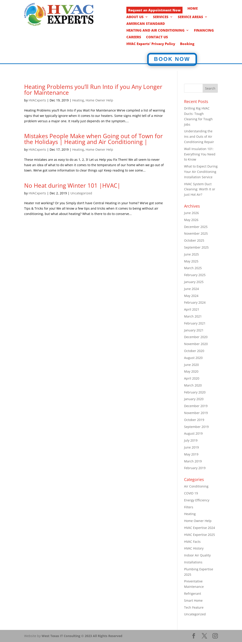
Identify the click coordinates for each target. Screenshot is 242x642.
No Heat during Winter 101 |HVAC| (72, 185)
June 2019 (191, 447)
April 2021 (191, 309)
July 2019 (190, 440)
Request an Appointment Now (154, 10)
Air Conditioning (196, 486)
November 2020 (196, 344)
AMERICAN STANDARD (145, 24)
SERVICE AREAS (190, 17)
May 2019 (191, 454)
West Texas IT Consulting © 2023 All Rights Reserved (82, 636)
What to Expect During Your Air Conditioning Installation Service (201, 171)
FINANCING (204, 30)
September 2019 (196, 427)
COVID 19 (191, 493)
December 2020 (196, 337)
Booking (187, 44)
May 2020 (191, 371)
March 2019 (193, 461)
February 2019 (195, 468)
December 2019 (196, 406)
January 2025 (194, 282)
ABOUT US (135, 17)
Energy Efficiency (196, 500)
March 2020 (193, 385)
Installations (193, 562)
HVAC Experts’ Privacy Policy (150, 44)
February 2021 (195, 323)
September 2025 (196, 247)
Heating (78, 100)
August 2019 (193, 433)
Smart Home (193, 600)
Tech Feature (194, 607)
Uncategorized (81, 193)
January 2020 (194, 399)
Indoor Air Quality (197, 555)
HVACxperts (37, 100)
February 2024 (195, 302)
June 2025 (191, 254)
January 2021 (194, 330)
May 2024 (191, 296)
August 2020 (193, 358)
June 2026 (191, 213)
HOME (192, 9)
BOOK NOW (172, 59)
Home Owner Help (99, 100)
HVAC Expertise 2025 (199, 534)
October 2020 (194, 351)
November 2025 (196, 233)
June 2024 (191, 289)
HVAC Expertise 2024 (199, 528)
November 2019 (196, 413)
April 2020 (191, 378)
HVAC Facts (192, 541)
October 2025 (194, 240)
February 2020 (195, 392)
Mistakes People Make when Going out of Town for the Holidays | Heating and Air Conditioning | (93, 139)
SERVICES (160, 17)
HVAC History (194, 548)
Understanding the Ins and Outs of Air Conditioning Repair (199, 136)
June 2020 (191, 365)
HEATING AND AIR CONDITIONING (155, 30)
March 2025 (193, 268)
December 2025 (196, 227)
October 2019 (194, 420)
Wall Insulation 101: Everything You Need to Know (199, 154)
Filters (188, 507)
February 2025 (195, 275)
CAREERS (133, 37)
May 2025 (191, 261)
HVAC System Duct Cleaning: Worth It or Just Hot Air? (199, 189)
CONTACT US (157, 37)
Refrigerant (192, 593)
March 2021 (193, 316)
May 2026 (191, 220)
